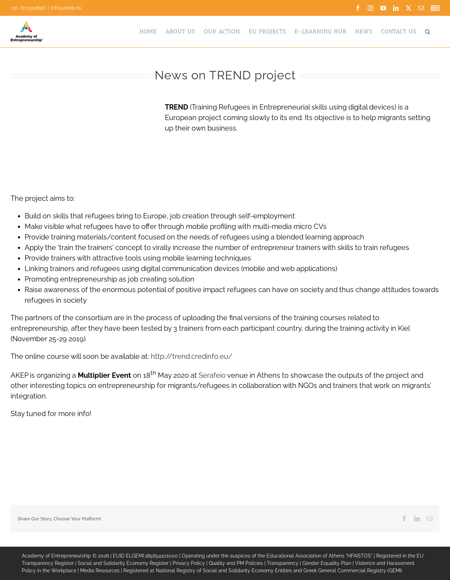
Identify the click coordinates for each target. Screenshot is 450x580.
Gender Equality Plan (326, 563)
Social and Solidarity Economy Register (123, 563)
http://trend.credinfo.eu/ (191, 356)
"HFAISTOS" (359, 556)
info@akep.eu (66, 8)
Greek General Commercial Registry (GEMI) (352, 570)
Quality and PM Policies (236, 563)
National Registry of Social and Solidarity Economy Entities (224, 570)
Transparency (282, 563)
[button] (428, 31)
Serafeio (212, 375)
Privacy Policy (189, 563)
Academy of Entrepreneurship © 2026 (65, 556)
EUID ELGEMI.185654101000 (145, 556)
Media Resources (100, 570)
